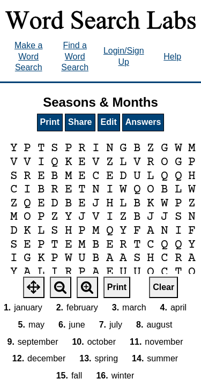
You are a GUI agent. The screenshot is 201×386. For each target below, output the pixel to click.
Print (49, 122)
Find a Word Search (74, 56)
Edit (109, 122)
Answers (143, 122)
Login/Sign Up (123, 56)
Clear (163, 287)
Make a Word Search (28, 56)
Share (80, 122)
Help (172, 56)
